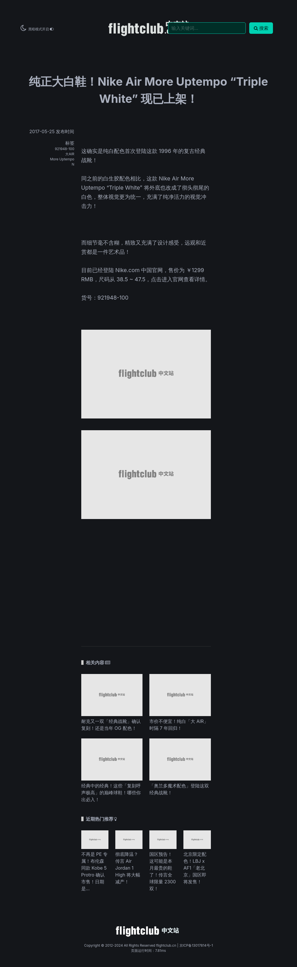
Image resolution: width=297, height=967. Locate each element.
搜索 (261, 28)
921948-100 (64, 149)
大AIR (69, 154)
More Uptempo (62, 159)
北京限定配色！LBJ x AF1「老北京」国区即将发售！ (194, 868)
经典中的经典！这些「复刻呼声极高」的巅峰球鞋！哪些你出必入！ (111, 792)
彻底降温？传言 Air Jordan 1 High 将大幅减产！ (127, 868)
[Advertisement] (146, 579)
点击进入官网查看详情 (178, 279)
